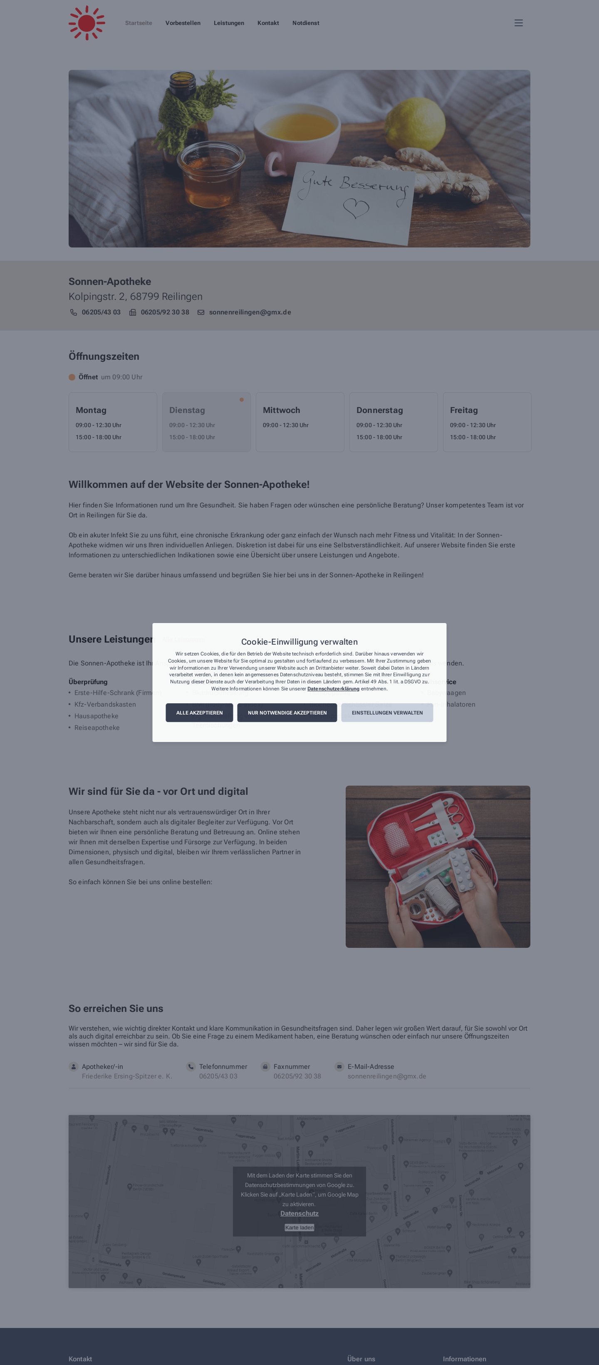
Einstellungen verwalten (387, 713)
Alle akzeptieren (199, 713)
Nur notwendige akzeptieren (287, 713)
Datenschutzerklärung (333, 689)
